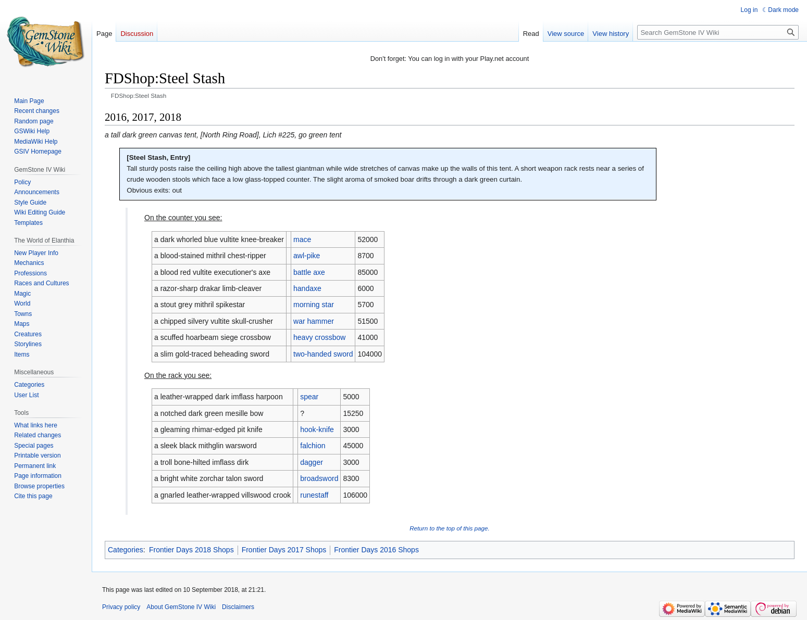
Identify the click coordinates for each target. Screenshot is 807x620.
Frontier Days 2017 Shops (284, 550)
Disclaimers (238, 607)
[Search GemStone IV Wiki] (718, 32)
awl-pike (306, 255)
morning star (313, 304)
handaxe (307, 288)
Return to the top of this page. (449, 528)
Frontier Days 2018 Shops (191, 550)
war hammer (313, 321)
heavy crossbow (319, 337)
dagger (311, 462)
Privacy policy (121, 607)
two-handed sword (323, 354)
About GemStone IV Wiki (181, 607)
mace (302, 239)
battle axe (309, 272)
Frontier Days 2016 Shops (376, 550)
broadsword (319, 478)
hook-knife (317, 429)
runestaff (314, 495)
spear (309, 397)
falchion (312, 445)
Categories (125, 550)
